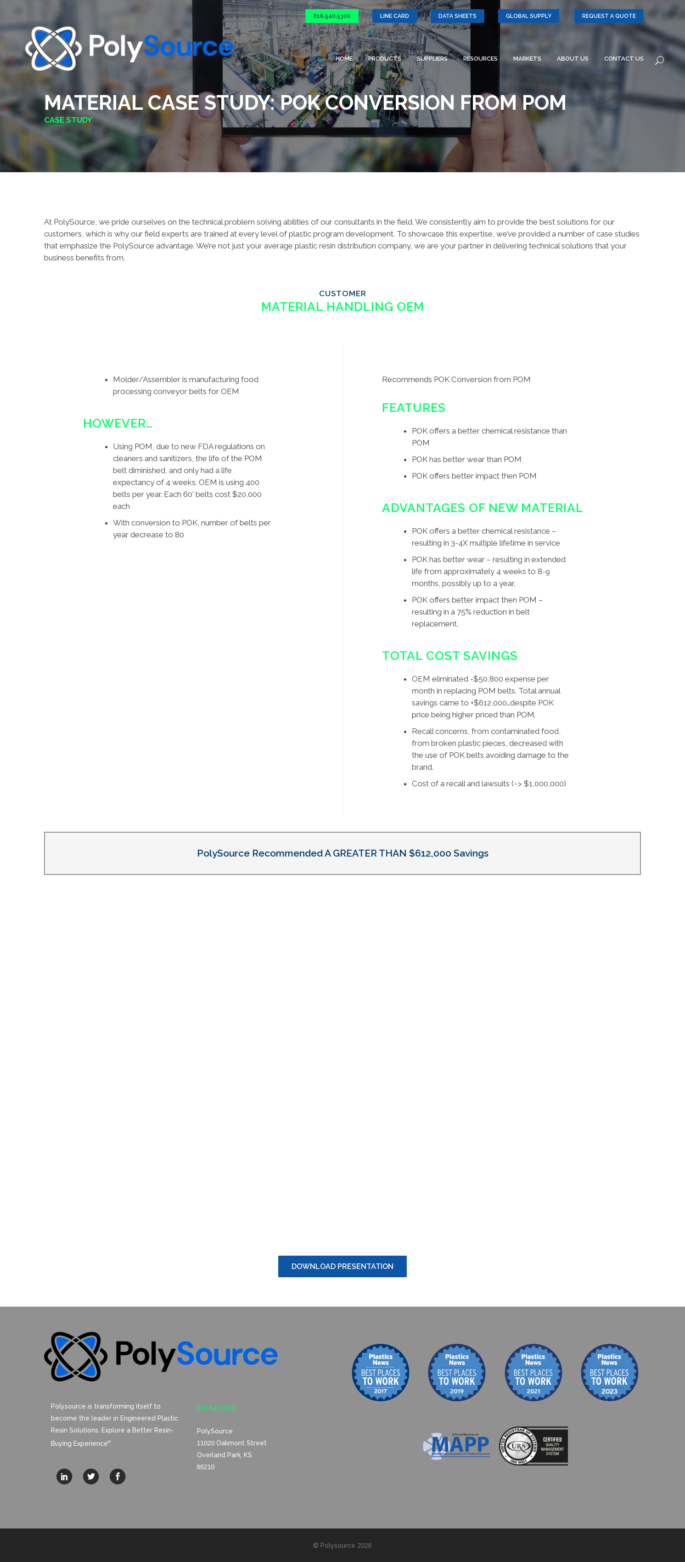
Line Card (394, 16)
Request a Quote (609, 16)
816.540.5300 (332, 16)
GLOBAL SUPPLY (528, 16)
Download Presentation (342, 1266)
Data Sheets (457, 16)
